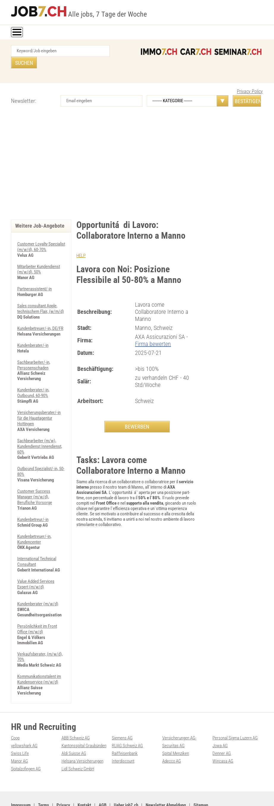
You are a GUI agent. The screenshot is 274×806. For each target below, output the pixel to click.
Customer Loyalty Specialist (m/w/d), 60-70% (41, 235)
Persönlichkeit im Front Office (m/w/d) (37, 609)
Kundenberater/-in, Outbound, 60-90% (33, 378)
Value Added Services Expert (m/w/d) (35, 565)
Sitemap (200, 782)
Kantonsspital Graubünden (84, 724)
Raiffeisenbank (125, 731)
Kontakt (84, 782)
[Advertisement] (137, 157)
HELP (81, 244)
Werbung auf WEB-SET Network (105, 795)
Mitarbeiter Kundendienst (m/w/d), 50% (38, 257)
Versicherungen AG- (179, 716)
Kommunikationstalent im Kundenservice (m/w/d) (39, 658)
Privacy (63, 782)
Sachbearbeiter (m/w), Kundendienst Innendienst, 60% (39, 430)
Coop (15, 716)
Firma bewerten (153, 332)
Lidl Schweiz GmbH (78, 746)
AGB (102, 782)
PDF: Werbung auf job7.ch (151, 795)
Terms (43, 782)
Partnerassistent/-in (34, 276)
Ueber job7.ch (126, 782)
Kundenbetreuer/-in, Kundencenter (34, 521)
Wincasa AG (222, 739)
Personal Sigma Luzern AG (235, 716)
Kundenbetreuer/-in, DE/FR (40, 315)
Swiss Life (20, 731)
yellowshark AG (24, 724)
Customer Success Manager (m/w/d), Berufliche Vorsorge (34, 480)
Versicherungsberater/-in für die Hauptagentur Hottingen (39, 403)
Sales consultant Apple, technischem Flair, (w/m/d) (40, 295)
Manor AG (19, 739)
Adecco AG (171, 739)
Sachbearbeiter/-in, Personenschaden (33, 351)
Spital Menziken (175, 731)
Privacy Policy (250, 80)
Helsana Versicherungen (82, 739)
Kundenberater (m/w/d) (37, 584)
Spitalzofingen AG (26, 746)
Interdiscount (123, 739)
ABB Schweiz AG (76, 716)
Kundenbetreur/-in (32, 501)
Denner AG (221, 731)
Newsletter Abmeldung (166, 782)
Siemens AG (122, 716)
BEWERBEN (137, 415)
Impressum (21, 782)
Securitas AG (173, 724)
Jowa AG (220, 724)
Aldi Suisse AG (74, 731)
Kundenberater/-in (32, 331)
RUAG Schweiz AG (127, 724)
